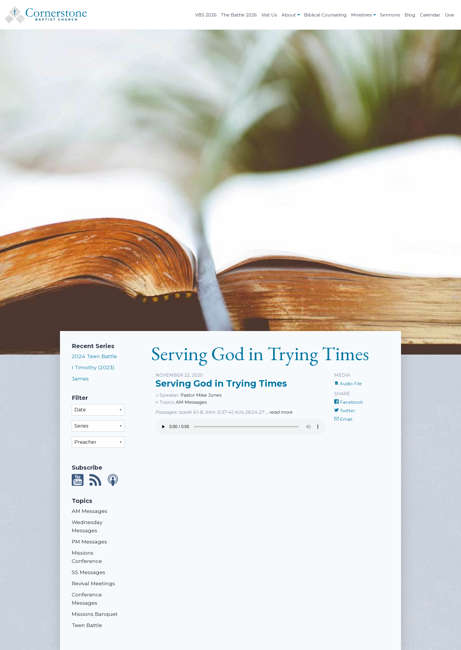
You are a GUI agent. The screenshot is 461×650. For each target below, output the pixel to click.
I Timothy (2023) (93, 367)
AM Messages (89, 511)
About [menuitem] (289, 15)
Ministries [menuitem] (361, 15)
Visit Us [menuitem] (269, 15)
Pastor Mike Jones (201, 395)
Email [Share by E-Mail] (343, 419)
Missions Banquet (95, 614)
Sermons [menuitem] (390, 15)
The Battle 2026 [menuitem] (239, 15)
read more (281, 412)
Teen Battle (87, 625)
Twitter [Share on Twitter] (344, 410)
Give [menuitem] (449, 15)
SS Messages (88, 572)
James (80, 378)
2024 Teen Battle (94, 356)
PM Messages (89, 541)
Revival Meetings (93, 583)
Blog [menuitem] (410, 15)
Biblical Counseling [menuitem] (325, 15)
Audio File (348, 383)
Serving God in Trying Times (221, 383)
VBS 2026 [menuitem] (205, 15)
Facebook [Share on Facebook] (348, 402)
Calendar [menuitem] (430, 15)
